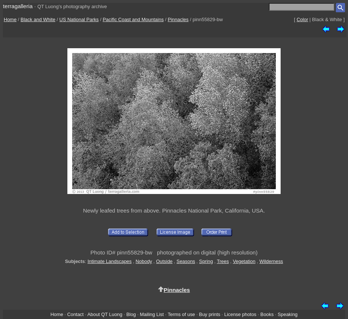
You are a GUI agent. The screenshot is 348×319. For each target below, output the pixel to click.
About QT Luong (104, 314)
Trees (223, 261)
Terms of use (181, 314)
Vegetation (244, 261)
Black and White (38, 19)
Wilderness (271, 261)
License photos (240, 314)
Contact (75, 314)
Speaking (288, 314)
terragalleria (18, 6)
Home (10, 19)
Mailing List (152, 314)
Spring (206, 261)
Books (267, 314)
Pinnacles (178, 19)
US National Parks (78, 19)
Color (302, 19)
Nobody (143, 261)
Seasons (186, 261)
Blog (131, 314)
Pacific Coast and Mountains (133, 19)
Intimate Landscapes (109, 261)
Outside (164, 261)
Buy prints (209, 314)
